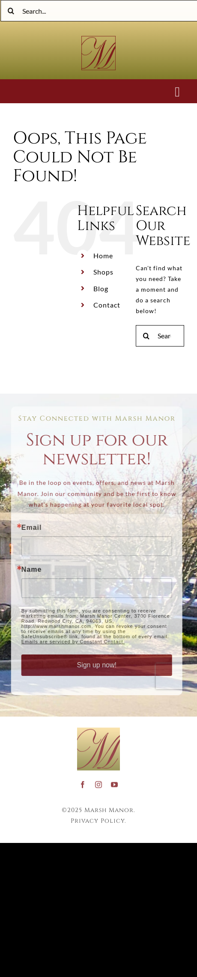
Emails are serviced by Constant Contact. (71, 641)
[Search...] (160, 336)
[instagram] (98, 782)
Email (29, 527)
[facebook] (83, 782)
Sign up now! (95, 665)
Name (29, 569)
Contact (106, 305)
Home (103, 255)
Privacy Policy (98, 819)
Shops (103, 272)
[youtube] (114, 782)
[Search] (12, 10)
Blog (100, 288)
